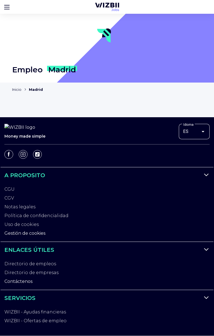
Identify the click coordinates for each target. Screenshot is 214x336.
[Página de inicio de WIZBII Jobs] (107, 7)
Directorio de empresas (31, 272)
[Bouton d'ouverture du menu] (7, 6)
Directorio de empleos (30, 263)
